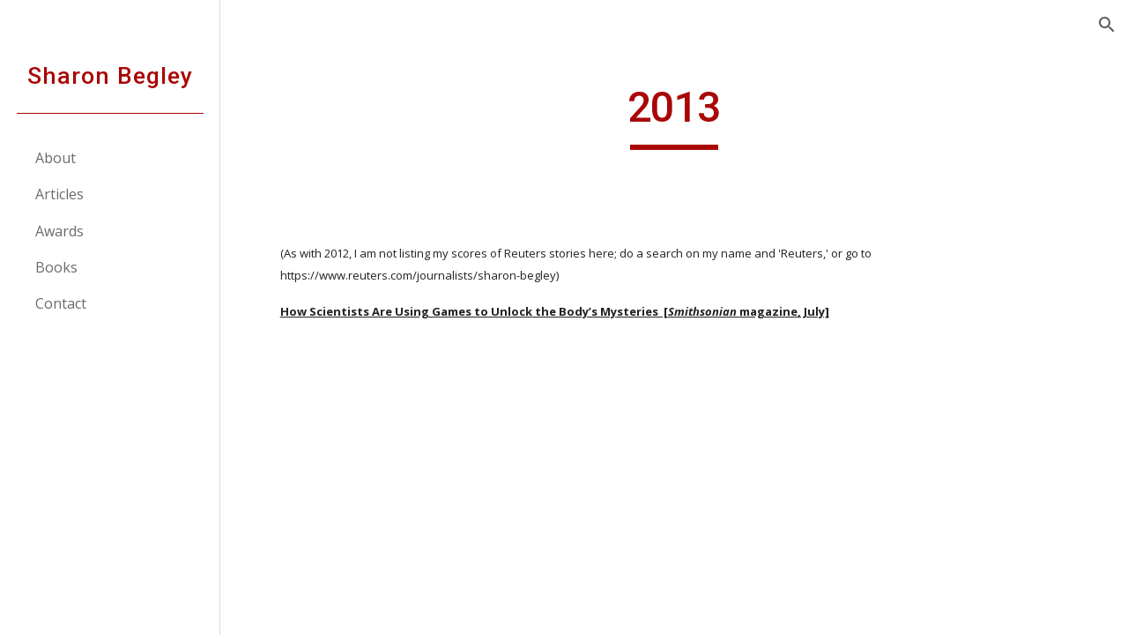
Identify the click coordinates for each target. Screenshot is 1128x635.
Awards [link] (59, 231)
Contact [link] (60, 303)
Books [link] (56, 267)
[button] (1107, 25)
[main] (674, 115)
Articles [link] (59, 194)
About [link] (55, 158)
